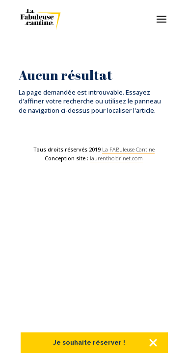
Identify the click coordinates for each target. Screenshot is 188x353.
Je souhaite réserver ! (89, 342)
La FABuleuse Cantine (128, 149)
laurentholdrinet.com (116, 158)
